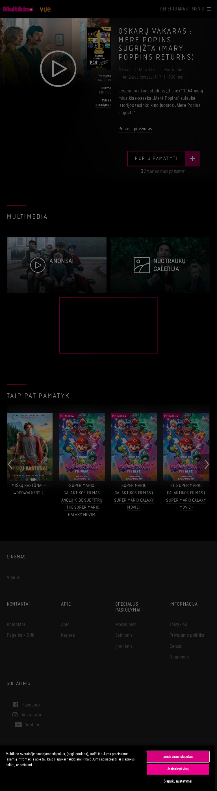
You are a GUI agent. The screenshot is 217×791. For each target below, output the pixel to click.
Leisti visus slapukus (177, 756)
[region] (107, 768)
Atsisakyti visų (178, 769)
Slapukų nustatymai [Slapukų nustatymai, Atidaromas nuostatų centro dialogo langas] (178, 781)
